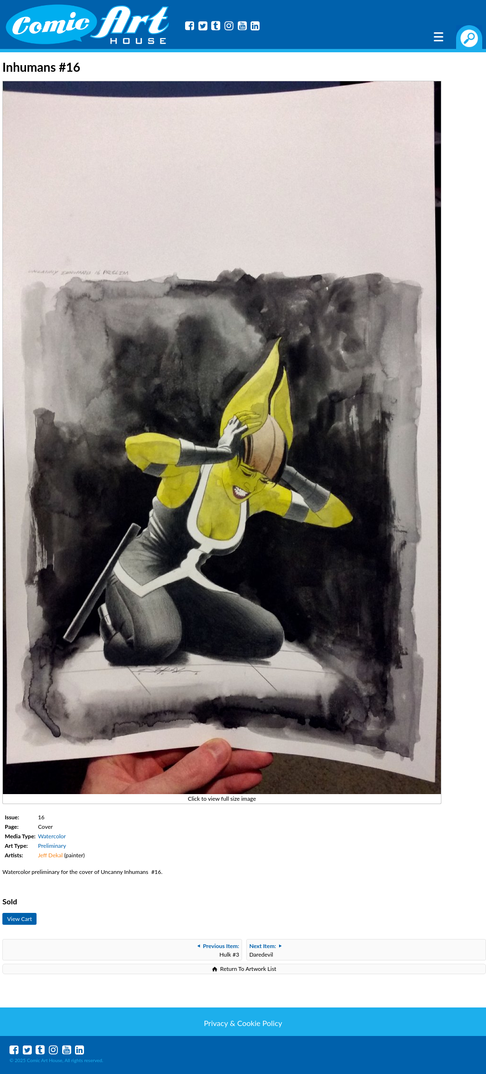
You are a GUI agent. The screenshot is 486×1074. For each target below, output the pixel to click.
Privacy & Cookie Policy (243, 1022)
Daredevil (265, 950)
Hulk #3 (218, 950)
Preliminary (52, 845)
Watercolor (52, 836)
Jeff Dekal (50, 855)
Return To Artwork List (248, 968)
